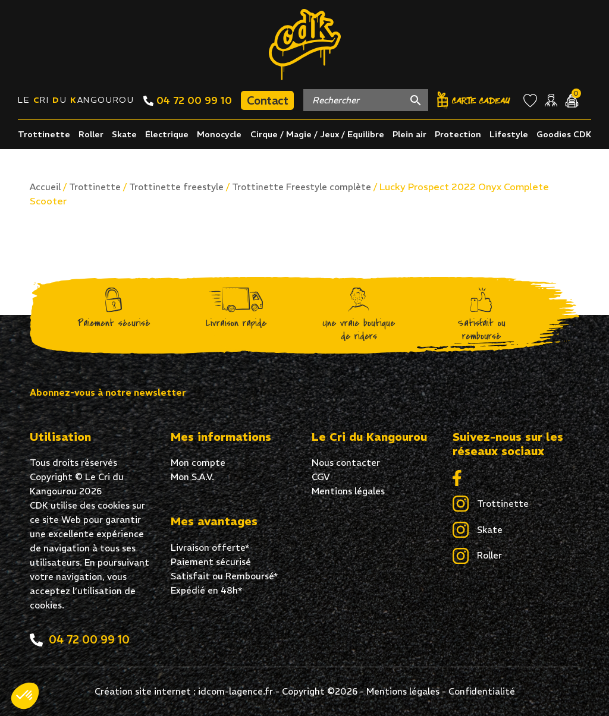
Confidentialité (481, 691)
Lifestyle (508, 134)
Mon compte (198, 462)
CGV (321, 476)
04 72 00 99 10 (187, 100)
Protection (458, 134)
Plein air (409, 134)
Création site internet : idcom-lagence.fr (184, 691)
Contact (267, 100)
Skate (124, 134)
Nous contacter (346, 462)
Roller (91, 134)
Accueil (45, 187)
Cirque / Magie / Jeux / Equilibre (317, 134)
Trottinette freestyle (176, 187)
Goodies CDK (563, 134)
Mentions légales (348, 491)
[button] (25, 696)
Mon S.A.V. (192, 476)
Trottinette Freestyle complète (301, 187)
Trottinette (44, 134)
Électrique (167, 134)
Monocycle (219, 134)
